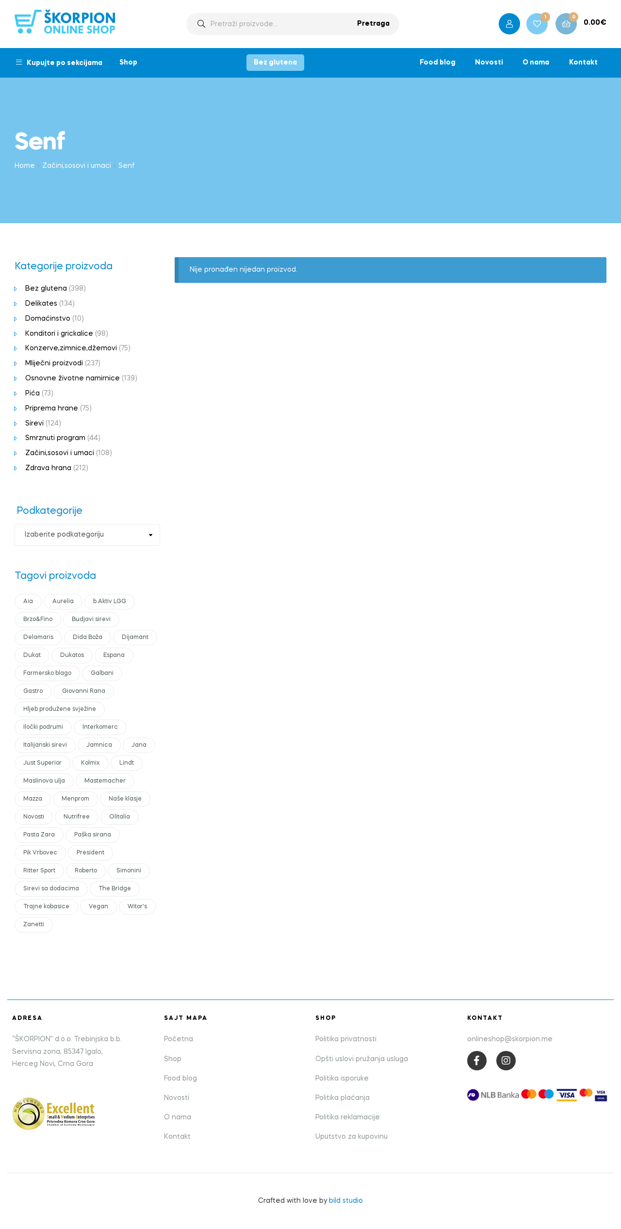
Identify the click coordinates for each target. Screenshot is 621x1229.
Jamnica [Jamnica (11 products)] (99, 745)
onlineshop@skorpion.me (510, 1039)
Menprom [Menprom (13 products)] (75, 799)
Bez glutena (275, 62)
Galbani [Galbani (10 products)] (102, 673)
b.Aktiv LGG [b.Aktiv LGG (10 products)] (109, 602)
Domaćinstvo (47, 318)
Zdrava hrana (48, 468)
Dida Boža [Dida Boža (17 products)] (87, 637)
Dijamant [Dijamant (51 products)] (135, 637)
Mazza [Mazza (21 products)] (32, 799)
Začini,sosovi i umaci (76, 166)
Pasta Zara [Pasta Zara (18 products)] (39, 835)
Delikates (41, 303)
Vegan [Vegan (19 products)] (98, 907)
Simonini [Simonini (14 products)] (128, 871)
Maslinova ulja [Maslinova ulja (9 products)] (44, 781)
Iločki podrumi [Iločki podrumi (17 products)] (43, 727)
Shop (128, 62)
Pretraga (373, 23)
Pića (32, 393)
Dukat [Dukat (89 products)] (32, 655)
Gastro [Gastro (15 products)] (33, 691)
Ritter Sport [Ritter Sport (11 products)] (39, 871)
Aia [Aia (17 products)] (28, 602)
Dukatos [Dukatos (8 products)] (72, 655)
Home (25, 166)
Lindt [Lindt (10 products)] (126, 763)
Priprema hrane (51, 408)
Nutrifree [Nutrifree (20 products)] (77, 817)
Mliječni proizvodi (54, 363)
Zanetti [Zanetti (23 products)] (33, 925)
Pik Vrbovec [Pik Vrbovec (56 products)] (40, 853)
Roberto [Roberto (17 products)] (86, 871)
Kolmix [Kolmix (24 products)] (90, 763)
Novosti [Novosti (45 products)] (33, 817)
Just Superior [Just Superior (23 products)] (42, 763)
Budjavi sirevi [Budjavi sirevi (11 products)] (91, 620)
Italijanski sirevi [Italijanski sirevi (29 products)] (45, 745)
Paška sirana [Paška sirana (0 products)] (92, 835)
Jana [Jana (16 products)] (139, 745)
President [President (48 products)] (90, 853)
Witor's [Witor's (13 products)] (137, 907)
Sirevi (34, 423)
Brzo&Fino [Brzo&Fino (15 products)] (37, 620)
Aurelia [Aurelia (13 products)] (63, 602)
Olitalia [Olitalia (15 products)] (119, 817)
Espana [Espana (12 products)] (114, 655)
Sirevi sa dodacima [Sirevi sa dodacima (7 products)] (51, 889)
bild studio (346, 1200)
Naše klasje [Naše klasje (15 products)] (125, 799)
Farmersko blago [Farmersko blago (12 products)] (47, 673)
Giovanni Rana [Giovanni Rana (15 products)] (83, 691)
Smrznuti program (55, 438)
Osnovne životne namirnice (72, 378)
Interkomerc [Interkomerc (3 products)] (100, 727)
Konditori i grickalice (59, 333)
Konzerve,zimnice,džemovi (71, 348)
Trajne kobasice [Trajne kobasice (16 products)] (46, 907)
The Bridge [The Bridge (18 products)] (114, 889)
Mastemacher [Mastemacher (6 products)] (105, 781)
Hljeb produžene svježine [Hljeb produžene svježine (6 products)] (59, 709)
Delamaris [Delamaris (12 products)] (38, 637)
